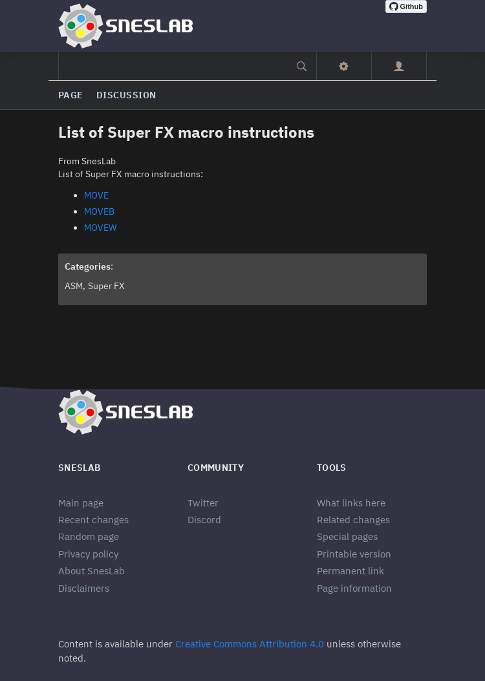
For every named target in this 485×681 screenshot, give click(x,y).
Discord (204, 519)
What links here (351, 503)
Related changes (353, 519)
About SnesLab (91, 571)
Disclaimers (83, 588)
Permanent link (350, 571)
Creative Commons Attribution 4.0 (249, 644)
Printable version (354, 554)
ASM (74, 286)
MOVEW (100, 227)
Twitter (203, 503)
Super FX (106, 286)
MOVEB (99, 211)
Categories (88, 266)
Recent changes (93, 519)
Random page (88, 536)
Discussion (126, 95)
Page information (354, 588)
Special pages (347, 536)
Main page (80, 503)
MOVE (96, 195)
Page (70, 95)
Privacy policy (88, 554)
